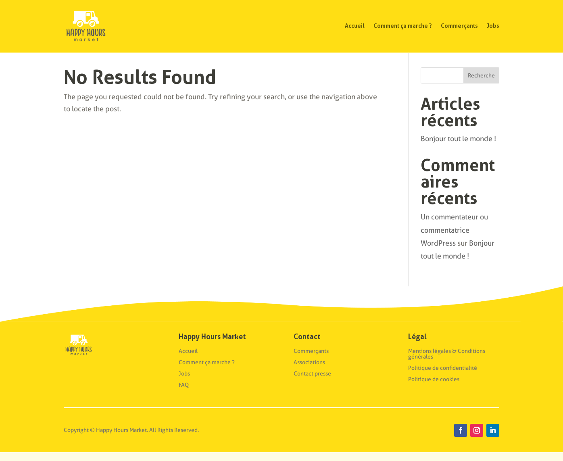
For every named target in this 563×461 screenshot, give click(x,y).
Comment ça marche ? (402, 25)
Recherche (481, 84)
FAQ (184, 393)
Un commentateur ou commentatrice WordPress (454, 238)
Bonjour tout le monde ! (458, 147)
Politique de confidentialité (442, 376)
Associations (309, 371)
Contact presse (312, 382)
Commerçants (459, 25)
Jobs (493, 25)
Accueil (355, 25)
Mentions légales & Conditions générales (446, 363)
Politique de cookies (433, 388)
